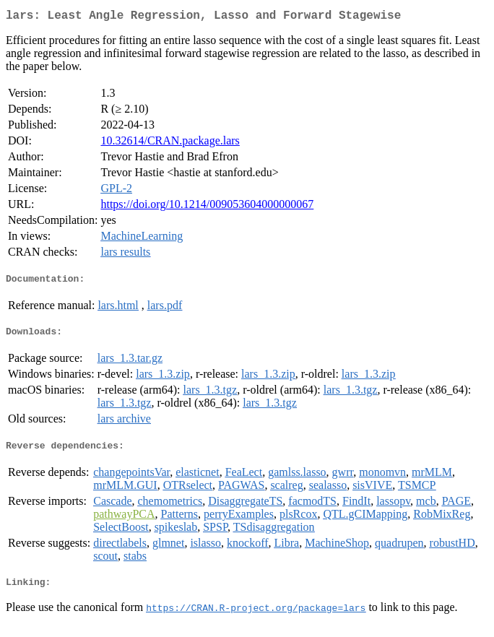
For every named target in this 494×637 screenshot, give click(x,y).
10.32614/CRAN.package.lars (169, 143)
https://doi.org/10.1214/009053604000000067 (206, 207)
